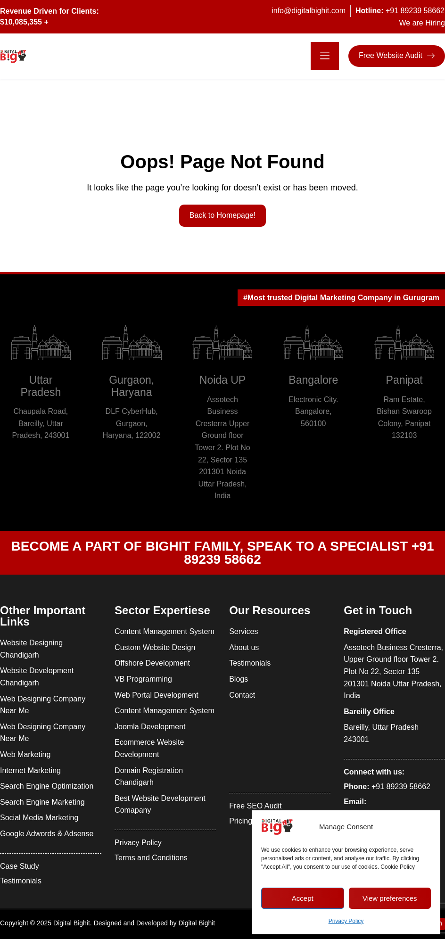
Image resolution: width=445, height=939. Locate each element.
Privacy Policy (346, 921)
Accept (302, 898)
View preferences (390, 898)
